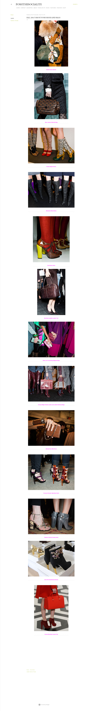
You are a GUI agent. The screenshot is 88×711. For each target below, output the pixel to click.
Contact (22, 8)
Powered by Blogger (44, 705)
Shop (63, 8)
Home (17, 8)
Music (47, 8)
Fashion (58, 8)
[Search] (75, 4)
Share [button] (12, 14)
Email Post (32, 669)
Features (52, 8)
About (35, 8)
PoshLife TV (41, 8)
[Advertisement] (51, 686)
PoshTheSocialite (29, 4)
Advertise (29, 8)
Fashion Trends (14, 20)
